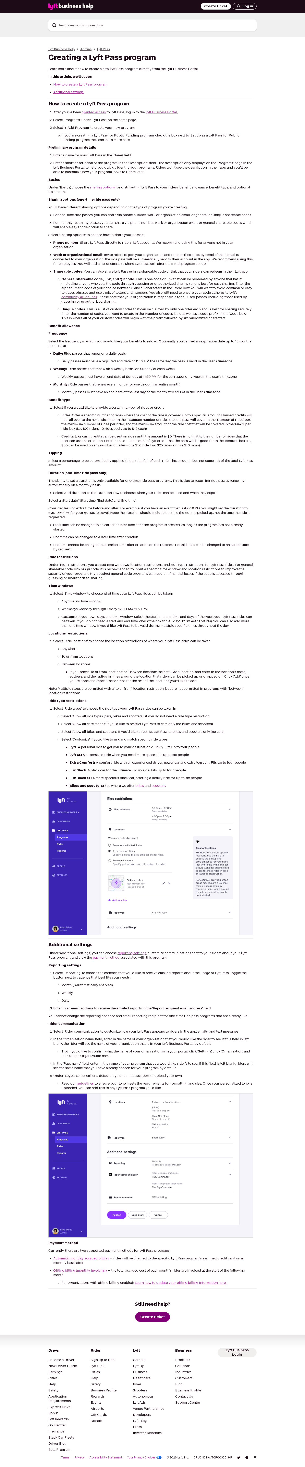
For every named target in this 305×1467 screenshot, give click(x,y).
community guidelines (79, 297)
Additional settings (68, 92)
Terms (65, 1457)
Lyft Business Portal (162, 112)
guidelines (85, 1083)
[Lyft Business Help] (71, 6)
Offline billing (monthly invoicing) (80, 1270)
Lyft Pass (103, 49)
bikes (139, 785)
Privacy (79, 1457)
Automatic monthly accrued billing (81, 1258)
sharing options (102, 187)
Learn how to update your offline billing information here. (181, 1282)
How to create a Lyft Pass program (80, 84)
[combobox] (152, 25)
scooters (158, 785)
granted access (94, 112)
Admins (86, 49)
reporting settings (132, 953)
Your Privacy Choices (144, 1457)
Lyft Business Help (61, 49)
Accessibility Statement (105, 1457)
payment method (106, 957)
